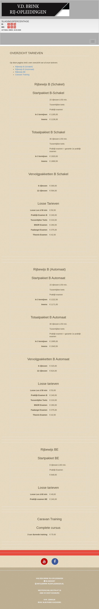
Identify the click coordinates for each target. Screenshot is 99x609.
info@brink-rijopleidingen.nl (49, 584)
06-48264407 (49, 581)
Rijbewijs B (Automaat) (24, 69)
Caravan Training (22, 75)
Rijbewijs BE (20, 72)
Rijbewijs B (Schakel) (24, 67)
